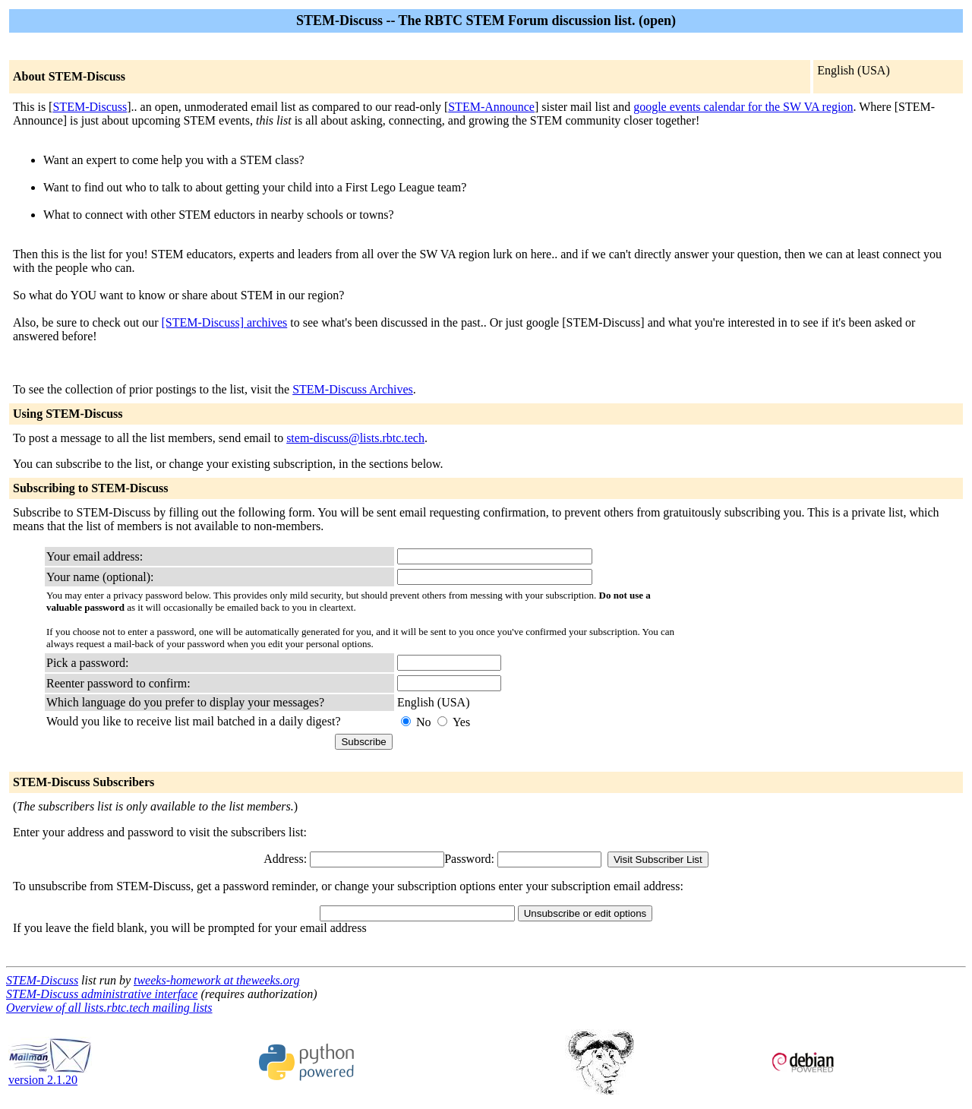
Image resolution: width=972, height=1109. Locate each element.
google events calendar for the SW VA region (743, 106)
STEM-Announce (491, 106)
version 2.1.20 (50, 1074)
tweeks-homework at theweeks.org (216, 980)
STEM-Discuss (89, 106)
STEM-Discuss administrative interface (101, 993)
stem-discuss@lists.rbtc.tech (355, 437)
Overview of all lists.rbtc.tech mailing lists (109, 1007)
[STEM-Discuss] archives (225, 322)
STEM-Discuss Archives (352, 389)
